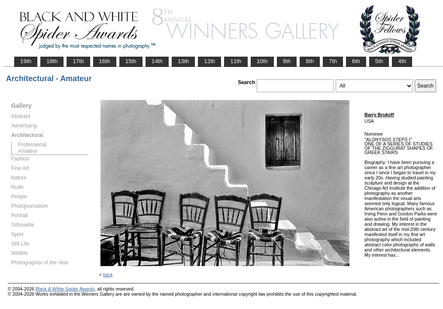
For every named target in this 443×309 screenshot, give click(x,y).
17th (78, 61)
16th (104, 61)
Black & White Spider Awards (65, 288)
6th (356, 61)
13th (183, 61)
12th (209, 61)
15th (131, 61)
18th (52, 61)
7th (333, 61)
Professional (32, 145)
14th (157, 61)
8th (310, 61)
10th (262, 61)
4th (402, 61)
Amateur (27, 151)
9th (287, 61)
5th (379, 61)
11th (235, 61)
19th (25, 61)
